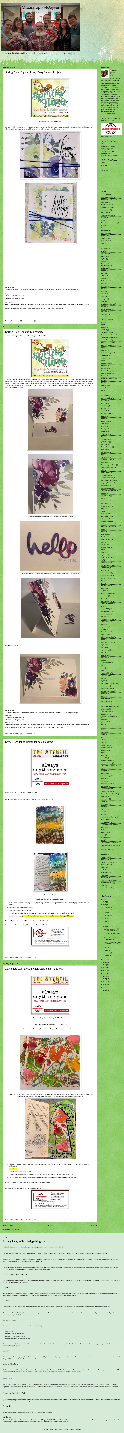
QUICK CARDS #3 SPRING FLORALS (76, 385)
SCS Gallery (104, 165)
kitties (102, 542)
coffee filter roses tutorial (108, 342)
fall (102, 390)
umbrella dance (105, 837)
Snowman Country (106, 783)
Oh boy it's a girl (105, 621)
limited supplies (105, 562)
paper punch (104, 652)
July (106, 921)
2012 (104, 981)
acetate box (104, 212)
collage (103, 347)
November (108, 910)
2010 (104, 987)
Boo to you (104, 283)
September (108, 915)
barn (102, 243)
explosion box (105, 385)
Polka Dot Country (106, 675)
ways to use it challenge (108, 862)
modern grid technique (107, 593)
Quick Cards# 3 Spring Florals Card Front (24, 127)
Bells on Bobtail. (105, 253)
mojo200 (103, 598)
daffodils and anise (106, 368)
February (107, 953)
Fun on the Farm (106, 439)
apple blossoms (105, 233)
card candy (104, 311)
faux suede (104, 411)
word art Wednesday (107, 883)
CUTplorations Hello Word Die (14, 387)
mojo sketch (104, 596)
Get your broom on (106, 447)
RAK (102, 724)
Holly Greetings (105, 495)
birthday (103, 261)
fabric (102, 388)
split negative (105, 786)
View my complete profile (108, 113)
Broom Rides (104, 296)
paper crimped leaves (107, 642)
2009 (104, 990)
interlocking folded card (107, 524)
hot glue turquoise (106, 506)
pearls (103, 665)
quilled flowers (105, 714)
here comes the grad (107, 488)
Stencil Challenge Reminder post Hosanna (29, 741)
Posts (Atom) (15, 1229)
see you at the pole (106, 763)
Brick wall (103, 294)
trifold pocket (104, 832)
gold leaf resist (105, 452)
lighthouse (104, 552)
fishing (103, 418)
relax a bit (104, 732)
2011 (104, 984)
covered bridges (105, 355)
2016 (104, 970)
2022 (104, 902)
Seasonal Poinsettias (107, 760)
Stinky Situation (105, 804)
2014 (104, 976)
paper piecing (105, 650)
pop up (103, 678)
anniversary (104, 230)
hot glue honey (105, 501)
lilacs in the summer (106, 557)
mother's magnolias (106, 601)
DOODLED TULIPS (61, 1024)
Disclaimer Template (45, 1269)
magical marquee (106, 573)
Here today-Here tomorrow (108, 490)
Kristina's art (104, 544)
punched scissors (106, 704)
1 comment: (28, 957)
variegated (104, 852)
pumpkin (103, 696)
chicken (103, 324)
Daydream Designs (106, 371)
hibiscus (103, 493)
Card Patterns (105, 314)
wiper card (104, 875)
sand (102, 742)
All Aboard (104, 225)
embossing (104, 382)
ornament (103, 629)
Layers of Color (105, 547)
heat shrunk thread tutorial (108, 480)
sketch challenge (106, 776)
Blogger (78, 1429)
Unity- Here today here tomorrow (110, 845)
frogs (102, 436)
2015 (104, 973)
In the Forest (104, 519)
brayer (103, 291)
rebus (102, 727)
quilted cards (104, 722)
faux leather (104, 406)
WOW (102, 885)
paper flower (104, 645)
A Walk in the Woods (107, 207)
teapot (103, 812)
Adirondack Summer (107, 215)
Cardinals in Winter (106, 319)
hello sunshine (105, 485)
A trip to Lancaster (106, 205)
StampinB (104, 796)
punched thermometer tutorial (109, 706)
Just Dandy (104, 537)
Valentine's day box (106, 849)
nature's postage (106, 614)
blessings (103, 270)
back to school (105, 241)
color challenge (105, 350)
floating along (105, 421)
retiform (103, 734)
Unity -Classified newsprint (108, 842)
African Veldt (104, 220)
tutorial (103, 835)
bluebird (103, 278)
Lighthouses (104, 555)
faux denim (104, 400)
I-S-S (102, 511)
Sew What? (104, 768)
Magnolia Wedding (106, 575)
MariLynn (114, 70)
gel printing (104, 444)
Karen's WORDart (106, 539)
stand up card (105, 799)
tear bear (103, 814)
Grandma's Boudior (106, 460)
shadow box (104, 773)
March (106, 950)
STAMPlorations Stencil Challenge (26, 792)
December (108, 907)
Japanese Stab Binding (107, 526)
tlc (101, 830)
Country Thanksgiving (107, 353)
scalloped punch (105, 747)
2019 (104, 962)
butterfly (103, 306)
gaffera (66, 1429)
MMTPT (103, 591)
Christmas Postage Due (108, 337)
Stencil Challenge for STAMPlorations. (56, 1018)
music (102, 606)
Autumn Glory (105, 238)
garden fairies (105, 442)
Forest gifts (104, 429)
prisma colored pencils (107, 691)
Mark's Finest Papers (107, 578)
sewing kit (104, 770)
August (107, 918)
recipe (103, 729)
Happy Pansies (105, 472)
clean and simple (106, 340)
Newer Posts (8, 1226)
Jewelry (103, 529)
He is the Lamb (105, 475)
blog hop (103, 273)
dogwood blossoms (106, 373)
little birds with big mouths (108, 565)
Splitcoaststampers (106, 788)
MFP (102, 583)
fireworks (103, 416)
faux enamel (104, 403)
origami (103, 624)
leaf (102, 549)
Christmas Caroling (106, 332)
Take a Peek (104, 809)
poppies (103, 681)
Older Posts (92, 1226)
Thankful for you (105, 822)
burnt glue (104, 299)
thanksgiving (104, 827)
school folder (104, 750)
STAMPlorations (42, 336)
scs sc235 (104, 758)
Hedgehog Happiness (107, 483)
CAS (102, 322)
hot (102, 498)
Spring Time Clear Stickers (48, 127)
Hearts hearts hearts (107, 478)
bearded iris (104, 248)
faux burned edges (106, 398)
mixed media (104, 588)
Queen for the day (106, 711)
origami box (104, 627)
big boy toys (104, 256)
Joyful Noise (104, 534)
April (106, 947)
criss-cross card (105, 363)
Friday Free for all (106, 434)
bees (102, 251)
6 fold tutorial (104, 202)
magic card (104, 570)
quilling (103, 719)
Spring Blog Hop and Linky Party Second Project (33, 72)
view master (104, 854)
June (106, 924)
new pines (104, 616)
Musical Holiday (105, 609)
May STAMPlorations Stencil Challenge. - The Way (34, 968)
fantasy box (104, 393)
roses (102, 737)
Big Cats (103, 259)
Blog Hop (103, 275)
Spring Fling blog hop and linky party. (50, 121)
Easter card (104, 376)
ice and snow (105, 514)
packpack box (105, 634)
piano (102, 670)
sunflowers (104, 806)
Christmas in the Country (108, 335)
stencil (103, 801)
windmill (103, 870)
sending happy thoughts (108, 765)
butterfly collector (106, 309)
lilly (102, 560)
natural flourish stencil (107, 611)
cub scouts (104, 365)
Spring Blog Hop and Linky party (24, 331)
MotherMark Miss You (107, 603)
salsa (102, 740)
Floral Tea (104, 424)
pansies (103, 639)
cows (102, 360)
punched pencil (105, 701)
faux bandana (105, 395)
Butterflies (104, 301)
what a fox (104, 867)
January (107, 955)
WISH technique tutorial (108, 880)
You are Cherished (106, 888)
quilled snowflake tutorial (108, 717)
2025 (104, 899)
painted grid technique (107, 637)
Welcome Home (105, 865)
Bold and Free (105, 281)
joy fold (103, 531)
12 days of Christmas (107, 194)
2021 (104, 905)
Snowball (103, 778)
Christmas (104, 330)
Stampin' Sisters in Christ (108, 794)
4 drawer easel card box (108, 199)
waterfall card (105, 859)
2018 (104, 965)
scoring (103, 752)
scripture (103, 755)
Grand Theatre (105, 457)
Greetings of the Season (108, 467)
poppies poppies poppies (108, 683)
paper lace (104, 647)
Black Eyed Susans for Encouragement (107, 264)
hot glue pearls (105, 503)
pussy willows (105, 709)
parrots (103, 660)
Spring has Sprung (106, 791)
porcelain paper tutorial (107, 688)
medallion (104, 580)
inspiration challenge (107, 521)
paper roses (104, 655)
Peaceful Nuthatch (106, 663)
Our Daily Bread (105, 632)
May (106, 926)
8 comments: (29, 321)
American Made (105, 228)
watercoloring (105, 857)
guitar (102, 470)
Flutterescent (104, 426)
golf (102, 454)
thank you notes (105, 819)
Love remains (105, 567)
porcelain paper (105, 686)
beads (103, 246)
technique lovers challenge (108, 817)
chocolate (104, 327)
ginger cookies (105, 449)
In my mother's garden (107, 516)
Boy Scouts (104, 288)
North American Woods (107, 619)
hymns (103, 508)
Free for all (104, 431)
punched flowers (105, 698)
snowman (104, 781)
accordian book (105, 210)
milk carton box (105, 585)
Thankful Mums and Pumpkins (109, 824)
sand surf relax (105, 745)
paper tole (104, 657)
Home (50, 1226)
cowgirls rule (104, 358)
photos (103, 668)
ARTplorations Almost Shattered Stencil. (29, 799)
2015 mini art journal (107, 197)
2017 (104, 967)
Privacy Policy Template (29, 1269)
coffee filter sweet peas (107, 345)
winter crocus (105, 872)
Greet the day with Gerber (108, 465)
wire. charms (104, 877)
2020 (104, 959)
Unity (102, 840)
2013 (104, 979)
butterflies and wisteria (107, 304)
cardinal (103, 317)
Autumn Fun (104, 235)
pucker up (104, 693)
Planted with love (106, 673)
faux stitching (105, 408)
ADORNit (103, 217)
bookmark (104, 286)
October (107, 912)
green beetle (104, 462)
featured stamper (106, 413)
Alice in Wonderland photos (109, 223)
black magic (104, 268)
